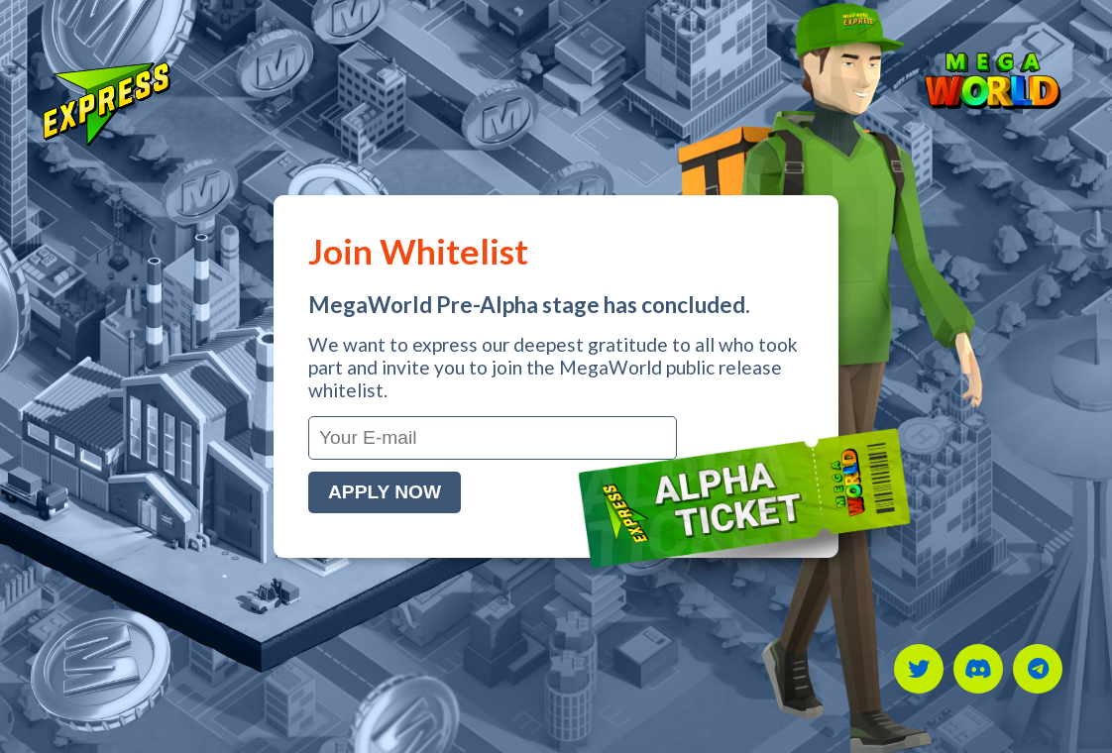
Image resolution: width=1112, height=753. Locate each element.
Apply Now (384, 492)
